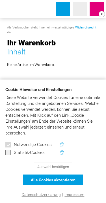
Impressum (74, 194)
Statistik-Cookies (25, 153)
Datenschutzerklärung (41, 194)
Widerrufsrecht (85, 27)
